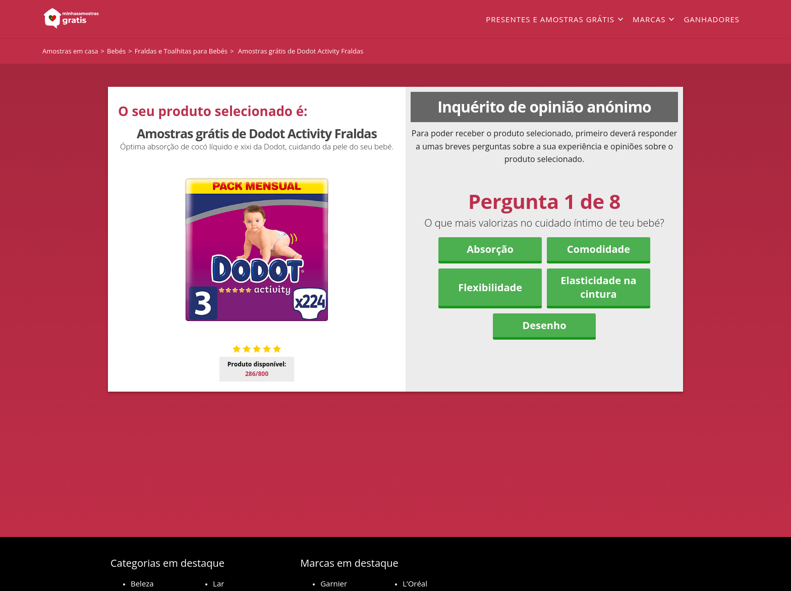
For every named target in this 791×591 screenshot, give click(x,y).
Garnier (333, 583)
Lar (218, 583)
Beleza (142, 583)
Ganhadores (712, 19)
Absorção (490, 249)
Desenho (544, 325)
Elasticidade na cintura (598, 287)
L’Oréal (415, 583)
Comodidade (598, 249)
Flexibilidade (490, 287)
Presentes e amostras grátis (550, 19)
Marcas (649, 19)
